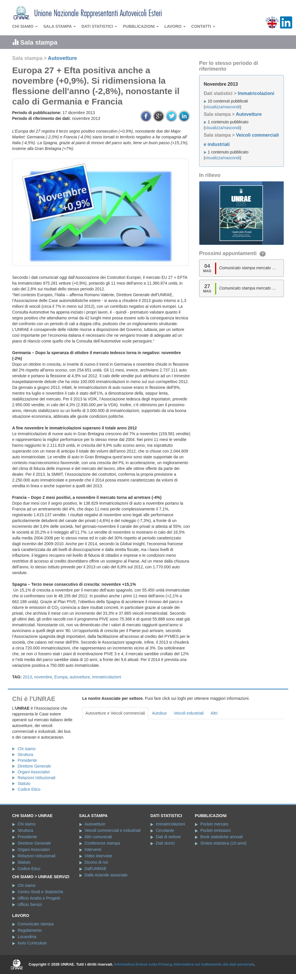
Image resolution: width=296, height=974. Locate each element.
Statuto (24, 783)
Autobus (159, 713)
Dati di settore (168, 836)
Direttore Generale (34, 766)
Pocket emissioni (215, 830)
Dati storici (165, 843)
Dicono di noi (96, 862)
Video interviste (98, 856)
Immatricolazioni (256, 93)
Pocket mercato (214, 824)
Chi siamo (25, 26)
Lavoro (175, 26)
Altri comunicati (98, 836)
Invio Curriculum (32, 943)
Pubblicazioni (141, 26)
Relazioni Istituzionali (37, 777)
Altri (214, 713)
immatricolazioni (106, 677)
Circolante (165, 830)
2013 (27, 677)
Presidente (27, 760)
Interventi (93, 849)
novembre (43, 677)
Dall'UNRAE (96, 868)
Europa (60, 677)
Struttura (25, 754)
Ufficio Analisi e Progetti (39, 898)
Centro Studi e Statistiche (40, 891)
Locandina (27, 936)
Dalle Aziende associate (106, 875)
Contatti (203, 26)
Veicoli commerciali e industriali (113, 830)
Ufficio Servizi (30, 904)
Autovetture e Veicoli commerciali (115, 713)
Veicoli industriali (189, 713)
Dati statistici (99, 26)
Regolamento (30, 930)
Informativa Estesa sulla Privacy (142, 964)
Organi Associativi (34, 772)
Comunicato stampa (36, 924)
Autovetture (62, 58)
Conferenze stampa (102, 843)
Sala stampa (59, 26)
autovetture (80, 677)
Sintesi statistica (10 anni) (223, 843)
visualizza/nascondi (222, 107)
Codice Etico (29, 789)
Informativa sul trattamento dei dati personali (213, 964)
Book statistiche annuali (221, 836)
